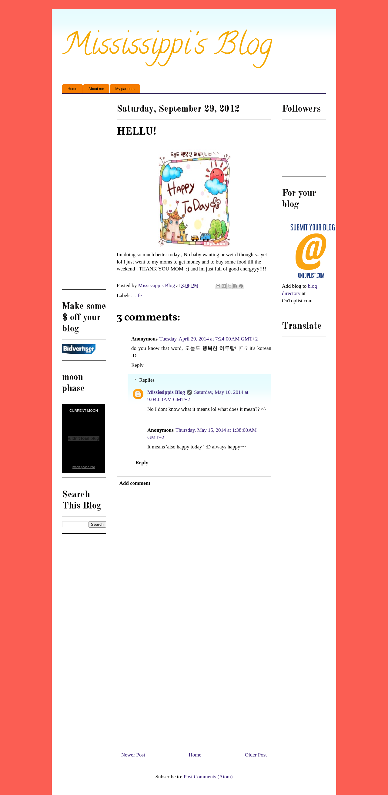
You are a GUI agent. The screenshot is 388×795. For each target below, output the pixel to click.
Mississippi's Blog (167, 47)
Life (137, 295)
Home (72, 89)
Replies (147, 380)
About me (96, 89)
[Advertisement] (194, 689)
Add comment (134, 483)
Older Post (256, 755)
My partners (124, 89)
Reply (137, 365)
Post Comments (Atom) (208, 777)
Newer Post (133, 755)
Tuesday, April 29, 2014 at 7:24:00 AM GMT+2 (208, 339)
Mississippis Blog (166, 392)
